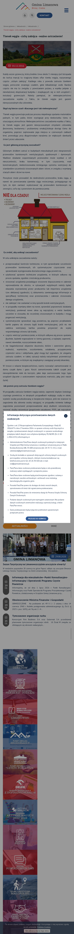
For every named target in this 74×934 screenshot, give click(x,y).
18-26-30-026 (34, 461)
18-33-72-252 (50, 448)
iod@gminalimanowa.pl (19, 464)
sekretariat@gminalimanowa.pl (22, 451)
